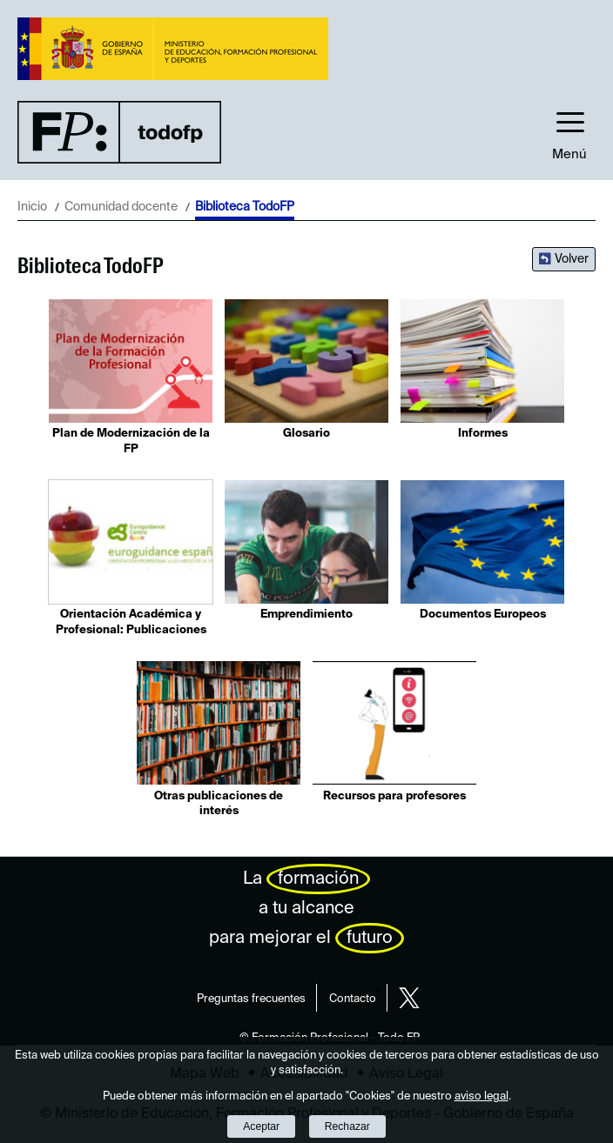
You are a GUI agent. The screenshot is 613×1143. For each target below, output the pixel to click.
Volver (572, 259)
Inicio (32, 207)
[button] (569, 131)
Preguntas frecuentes (251, 999)
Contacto (352, 999)
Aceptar (261, 1126)
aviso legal (482, 1096)
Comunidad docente (121, 207)
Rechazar (347, 1126)
